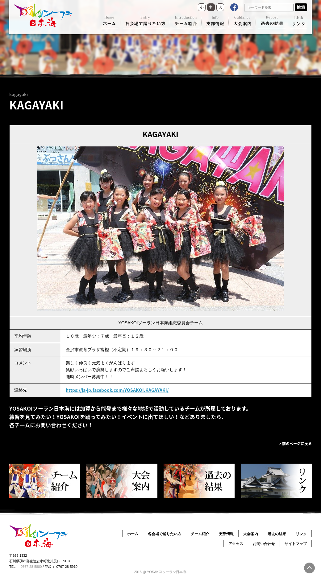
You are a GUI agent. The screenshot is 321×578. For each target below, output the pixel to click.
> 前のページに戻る (295, 443)
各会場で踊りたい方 (164, 534)
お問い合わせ (264, 544)
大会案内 (250, 534)
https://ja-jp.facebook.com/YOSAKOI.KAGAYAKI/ (117, 390)
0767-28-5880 (31, 566)
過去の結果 (277, 534)
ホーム (132, 534)
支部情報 (226, 534)
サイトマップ (296, 544)
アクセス (235, 544)
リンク (301, 534)
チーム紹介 (200, 534)
